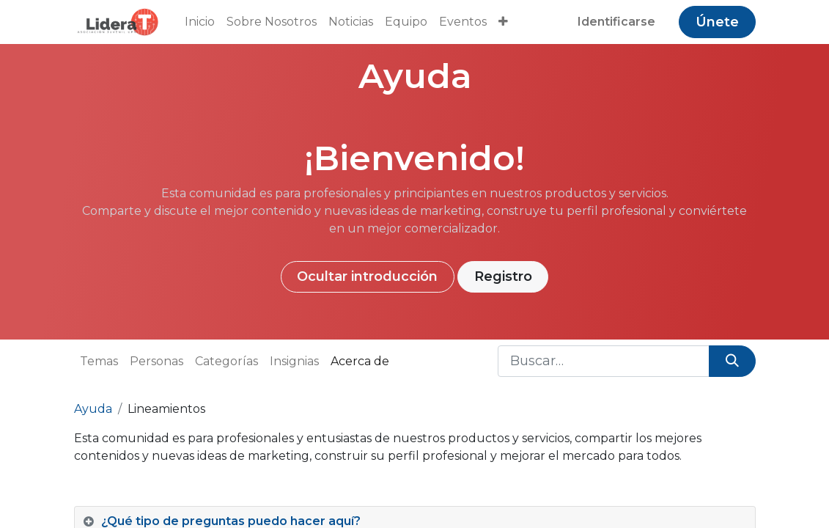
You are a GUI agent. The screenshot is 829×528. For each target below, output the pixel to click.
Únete (717, 22)
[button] (503, 22)
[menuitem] (200, 22)
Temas (99, 361)
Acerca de (360, 361)
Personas (156, 361)
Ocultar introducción (367, 276)
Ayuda (93, 409)
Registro (503, 276)
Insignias (294, 361)
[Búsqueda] (732, 361)
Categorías (226, 361)
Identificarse (616, 22)
